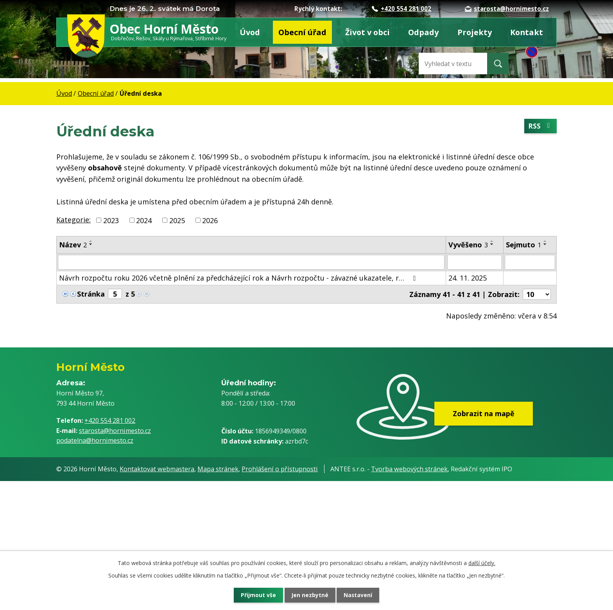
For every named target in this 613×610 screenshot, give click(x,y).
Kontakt (526, 32)
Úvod (250, 32)
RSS (540, 126)
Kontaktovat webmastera (157, 469)
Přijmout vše (255, 594)
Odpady (423, 32)
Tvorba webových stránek (409, 469)
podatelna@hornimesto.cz (94, 440)
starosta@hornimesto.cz (507, 9)
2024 (144, 220)
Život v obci (367, 32)
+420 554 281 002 (401, 9)
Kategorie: (73, 219)
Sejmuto (523, 244)
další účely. (481, 562)
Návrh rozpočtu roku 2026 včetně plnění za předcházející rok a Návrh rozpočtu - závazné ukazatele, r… (239, 278)
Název (73, 244)
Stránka (91, 294)
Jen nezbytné (309, 594)
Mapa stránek (217, 469)
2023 (111, 220)
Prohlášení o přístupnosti (280, 469)
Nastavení (360, 594)
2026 (210, 220)
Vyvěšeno (468, 244)
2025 (177, 220)
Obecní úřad (302, 32)
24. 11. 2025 (467, 278)
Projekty (474, 32)
